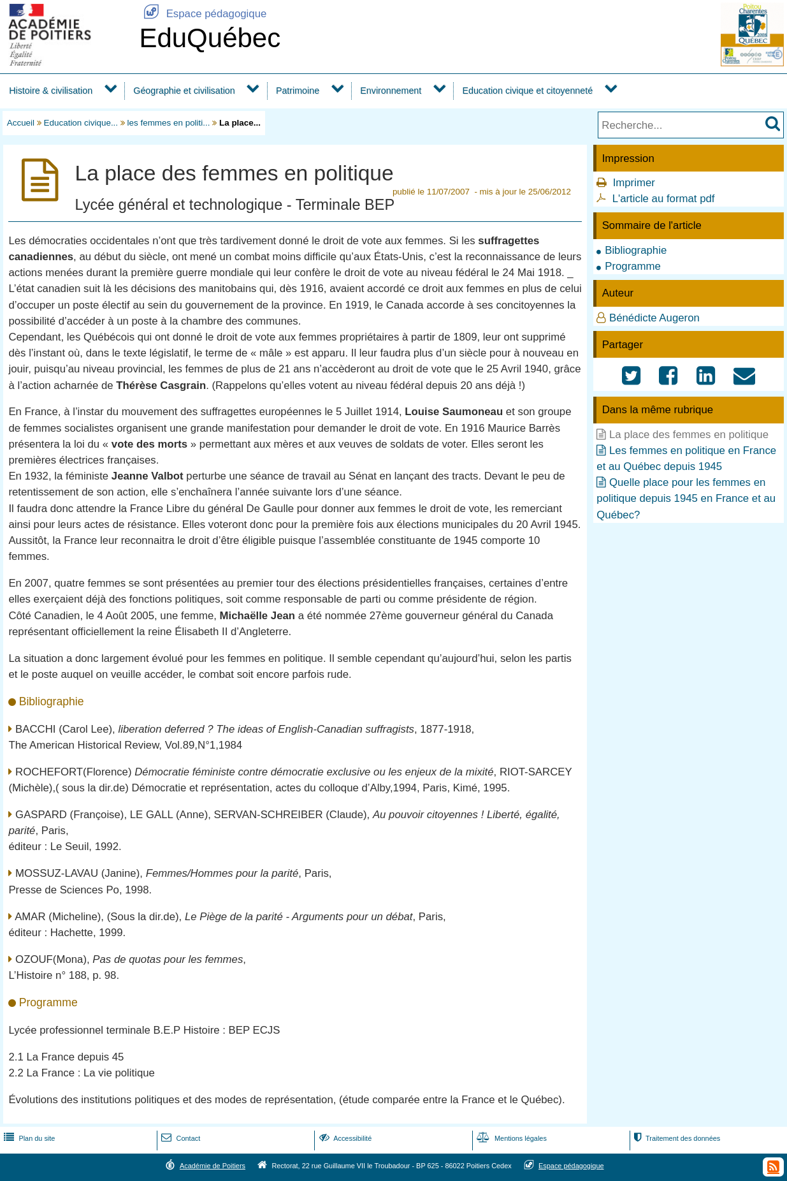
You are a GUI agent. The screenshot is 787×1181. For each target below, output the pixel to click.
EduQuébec (209, 38)
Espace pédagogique (202, 14)
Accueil (20, 123)
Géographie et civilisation (184, 90)
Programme (633, 266)
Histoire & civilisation (50, 90)
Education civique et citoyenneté (527, 90)
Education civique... (81, 123)
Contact (179, 1138)
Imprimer (634, 183)
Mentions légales (510, 1138)
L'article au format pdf (663, 199)
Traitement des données (676, 1138)
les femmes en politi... (168, 123)
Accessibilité (344, 1138)
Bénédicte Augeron (654, 318)
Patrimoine (297, 90)
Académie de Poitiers (212, 1166)
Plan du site (28, 1138)
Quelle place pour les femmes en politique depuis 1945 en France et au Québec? (686, 498)
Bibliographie (636, 250)
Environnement (390, 90)
